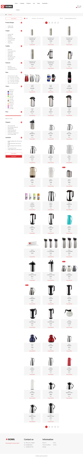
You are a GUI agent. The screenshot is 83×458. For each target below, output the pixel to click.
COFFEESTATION (32, 274)
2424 (51, 206)
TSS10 (32, 64)
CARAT (50, 204)
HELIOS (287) (10, 27)
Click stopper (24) (11, 125)
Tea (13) (9, 41)
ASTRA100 (69, 88)
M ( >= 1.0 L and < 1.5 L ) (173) (14, 78)
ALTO (32, 86)
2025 (32, 300)
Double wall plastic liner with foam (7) (14, 146)
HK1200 (32, 88)
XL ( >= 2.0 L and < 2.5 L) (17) (13, 81)
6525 (51, 229)
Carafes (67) (10, 52)
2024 (69, 276)
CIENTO (69, 227)
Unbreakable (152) (11, 67)
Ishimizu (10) (10, 59)
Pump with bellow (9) (12, 130)
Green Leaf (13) (11, 58)
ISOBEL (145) (10, 26)
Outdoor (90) (10, 34)
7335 (32, 182)
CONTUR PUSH (32, 322)
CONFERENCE (69, 274)
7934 (32, 347)
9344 (69, 182)
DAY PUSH (51, 345)
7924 (51, 347)
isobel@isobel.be (29, 444)
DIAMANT (69, 345)
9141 (51, 253)
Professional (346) (11, 38)
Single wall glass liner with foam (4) (15, 149)
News (38, 3)
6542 (32, 323)
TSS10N (51, 64)
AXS (32, 110)
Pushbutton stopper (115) (13, 132)
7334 (69, 159)
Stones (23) (10, 42)
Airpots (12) (10, 53)
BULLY (69, 180)
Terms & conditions (46, 444)
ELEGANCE (69, 369)
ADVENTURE (32, 39)
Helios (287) (10, 55)
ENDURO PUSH (69, 392)
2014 (32, 418)
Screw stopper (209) (12, 134)
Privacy (54, 442)
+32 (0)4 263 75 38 (29, 446)
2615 (51, 159)
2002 (51, 394)
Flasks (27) (10, 49)
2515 (51, 370)
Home (16, 3)
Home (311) (10, 37)
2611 (51, 135)
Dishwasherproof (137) (12, 69)
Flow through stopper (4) (13, 127)
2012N (69, 394)
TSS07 (69, 41)
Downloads (45, 3)
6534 (69, 300)
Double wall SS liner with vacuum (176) (14, 144)
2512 (69, 347)
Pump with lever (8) (11, 131)
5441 (69, 370)
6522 (69, 206)
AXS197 (32, 111)
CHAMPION (69, 204)
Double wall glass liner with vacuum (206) (15, 141)
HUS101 (69, 64)
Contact (18, 9)
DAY (32, 345)
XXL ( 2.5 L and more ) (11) (13, 83)
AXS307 (69, 111)
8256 (32, 135)
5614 (69, 229)
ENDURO (51, 392)
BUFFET (69, 157)
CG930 (69, 323)
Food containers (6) (11, 51)
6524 (32, 229)
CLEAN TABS (32, 251)
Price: (7, 118)
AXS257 (51, 111)
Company (22, 3)
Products (29, 3)
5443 (32, 394)
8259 (51, 276)
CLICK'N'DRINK (50, 251)
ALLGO (69, 62)
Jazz (34, 3)
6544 (51, 323)
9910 (32, 253)
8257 (32, 276)
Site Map (44, 446)
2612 (69, 135)
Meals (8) (9, 35)
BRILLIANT (50, 133)
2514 (32, 370)
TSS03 (32, 41)
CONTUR (51, 298)
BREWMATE (32, 133)
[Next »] (58, 23)
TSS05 (50, 41)
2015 (51, 418)
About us (44, 442)
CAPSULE (32, 204)
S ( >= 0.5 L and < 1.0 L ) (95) (13, 77)
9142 (69, 253)
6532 (51, 300)
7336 (51, 182)
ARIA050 (51, 88)
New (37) (9, 66)
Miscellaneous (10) (11, 56)
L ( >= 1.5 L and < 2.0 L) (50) (13, 80)
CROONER (69, 322)
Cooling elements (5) (12, 148)
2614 (32, 159)
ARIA (51, 86)
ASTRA (69, 86)
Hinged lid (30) (10, 128)
